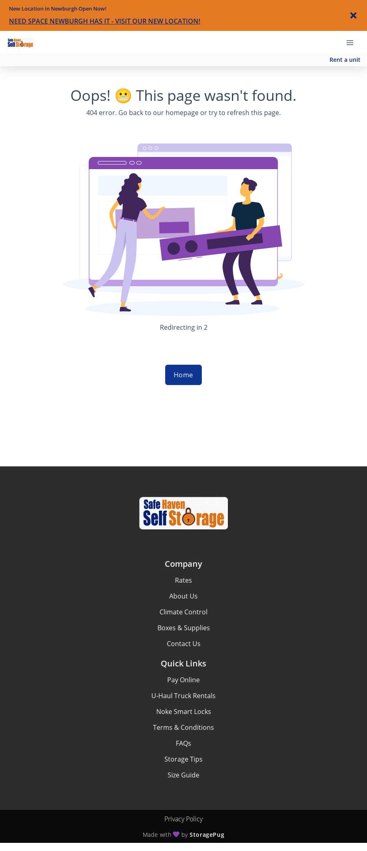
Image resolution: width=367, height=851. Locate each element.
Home (183, 374)
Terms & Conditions (183, 727)
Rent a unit (345, 59)
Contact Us (184, 643)
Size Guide (183, 774)
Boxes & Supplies (183, 627)
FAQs (183, 743)
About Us (183, 596)
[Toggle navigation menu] (353, 42)
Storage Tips (183, 759)
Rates (183, 580)
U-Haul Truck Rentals (183, 695)
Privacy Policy (183, 818)
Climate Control (183, 611)
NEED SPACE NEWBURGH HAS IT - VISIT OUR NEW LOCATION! (104, 21)
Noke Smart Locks (183, 711)
